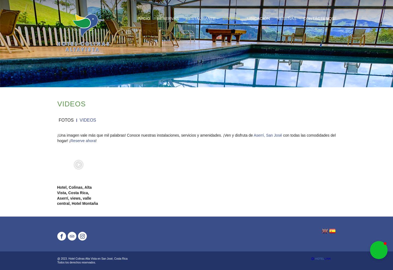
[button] (379, 250)
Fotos (66, 120)
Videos (88, 120)
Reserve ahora (83, 141)
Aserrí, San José (268, 135)
